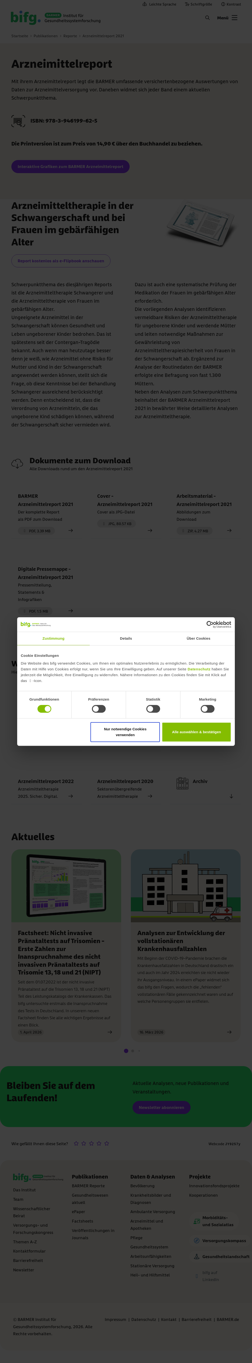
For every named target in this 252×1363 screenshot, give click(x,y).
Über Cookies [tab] (198, 638)
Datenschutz (199, 669)
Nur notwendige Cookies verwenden (125, 732)
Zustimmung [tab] (54, 638)
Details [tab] (126, 638)
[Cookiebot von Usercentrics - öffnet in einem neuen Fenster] (210, 624)
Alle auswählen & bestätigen (196, 732)
